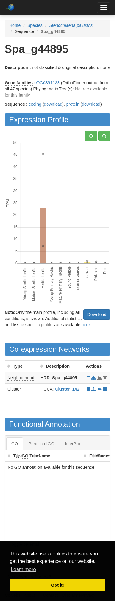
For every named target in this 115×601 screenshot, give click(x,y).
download (53, 104)
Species (35, 25)
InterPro (72, 443)
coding (35, 104)
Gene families (19, 82)
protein (72, 104)
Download (96, 314)
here (86, 324)
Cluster (14, 389)
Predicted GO (42, 443)
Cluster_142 (67, 389)
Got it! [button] (57, 585)
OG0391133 (48, 82)
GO (14, 443)
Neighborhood (20, 377)
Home (15, 25)
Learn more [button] (23, 569)
